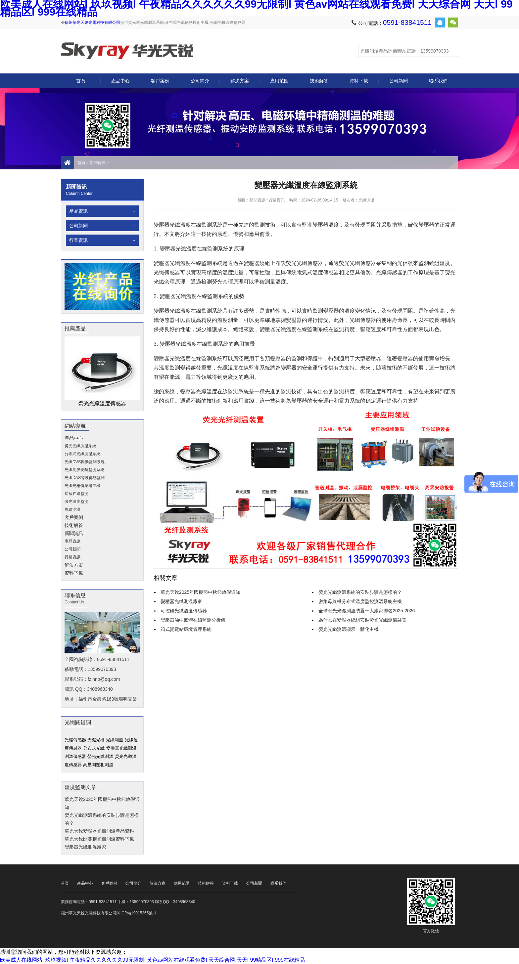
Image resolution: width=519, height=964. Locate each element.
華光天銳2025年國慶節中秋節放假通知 (200, 592)
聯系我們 (438, 80)
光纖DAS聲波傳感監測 (85, 477)
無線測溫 (72, 509)
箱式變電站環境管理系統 (186, 629)
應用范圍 (279, 80)
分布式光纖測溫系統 (82, 454)
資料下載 (359, 80)
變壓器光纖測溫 (121, 748)
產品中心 (120, 83)
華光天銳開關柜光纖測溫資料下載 (99, 839)
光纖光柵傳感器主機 (82, 485)
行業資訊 (102, 240)
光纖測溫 (127, 51)
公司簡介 (200, 80)
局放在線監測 (76, 493)
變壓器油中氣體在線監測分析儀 (193, 620)
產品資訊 (102, 211)
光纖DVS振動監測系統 (85, 462)
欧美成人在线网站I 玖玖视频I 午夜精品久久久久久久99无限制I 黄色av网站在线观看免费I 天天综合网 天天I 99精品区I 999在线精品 (152, 960)
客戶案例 (160, 80)
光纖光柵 (96, 739)
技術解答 (319, 80)
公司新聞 (398, 80)
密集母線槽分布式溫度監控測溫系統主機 (360, 601)
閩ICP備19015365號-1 (136, 913)
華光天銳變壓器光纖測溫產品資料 (99, 831)
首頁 (80, 80)
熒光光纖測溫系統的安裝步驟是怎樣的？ (360, 592)
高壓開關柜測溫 (98, 764)
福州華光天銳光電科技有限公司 (92, 22)
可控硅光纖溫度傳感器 (184, 610)
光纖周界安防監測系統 (84, 469)
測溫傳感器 (75, 756)
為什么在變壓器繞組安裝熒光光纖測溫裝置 (362, 620)
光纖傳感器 (75, 739)
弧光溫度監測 (76, 501)
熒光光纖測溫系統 (80, 446)
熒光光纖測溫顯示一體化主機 (348, 629)
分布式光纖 (94, 748)
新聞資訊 (98, 162)
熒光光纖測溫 (100, 756)
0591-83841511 (407, 22)
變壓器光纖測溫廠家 (85, 847)
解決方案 (239, 80)
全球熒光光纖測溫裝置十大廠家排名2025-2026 (366, 610)
